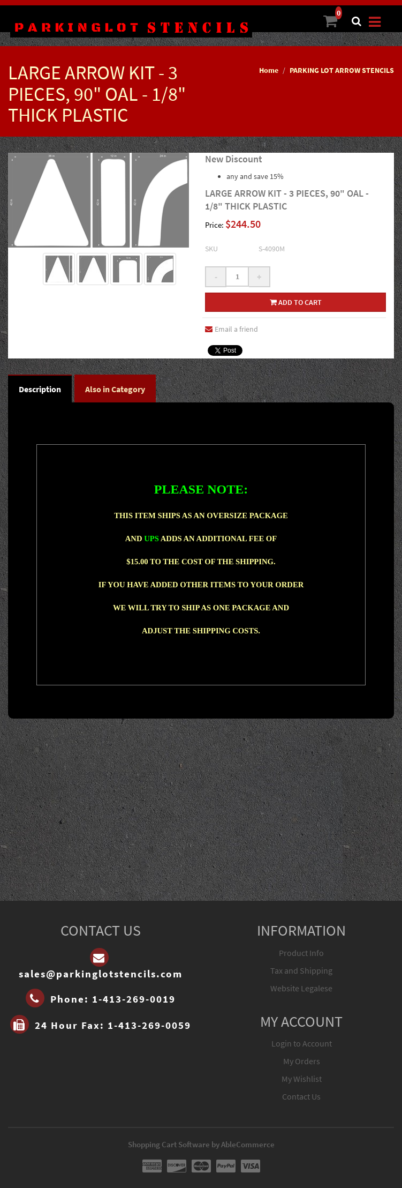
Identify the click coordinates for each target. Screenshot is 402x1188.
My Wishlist (302, 1078)
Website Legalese (301, 988)
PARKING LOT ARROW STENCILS (342, 70)
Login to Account (301, 1043)
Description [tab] (40, 389)
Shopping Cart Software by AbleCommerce (201, 1144)
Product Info (301, 952)
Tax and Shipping (301, 970)
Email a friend (231, 329)
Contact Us (301, 1096)
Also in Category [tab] (115, 389)
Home (268, 70)
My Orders (301, 1061)
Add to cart (296, 302)
